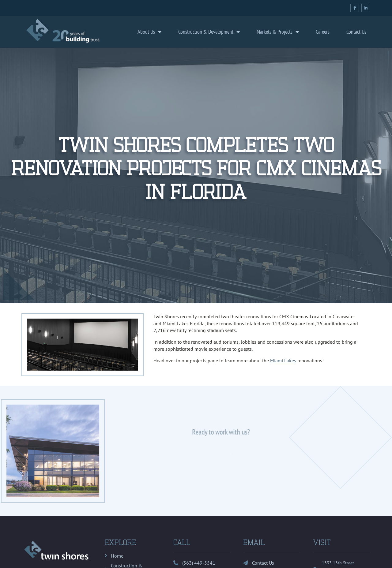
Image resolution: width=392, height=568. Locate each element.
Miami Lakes (283, 360)
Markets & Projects (278, 32)
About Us (149, 32)
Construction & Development (209, 32)
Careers (323, 31)
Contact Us (356, 31)
